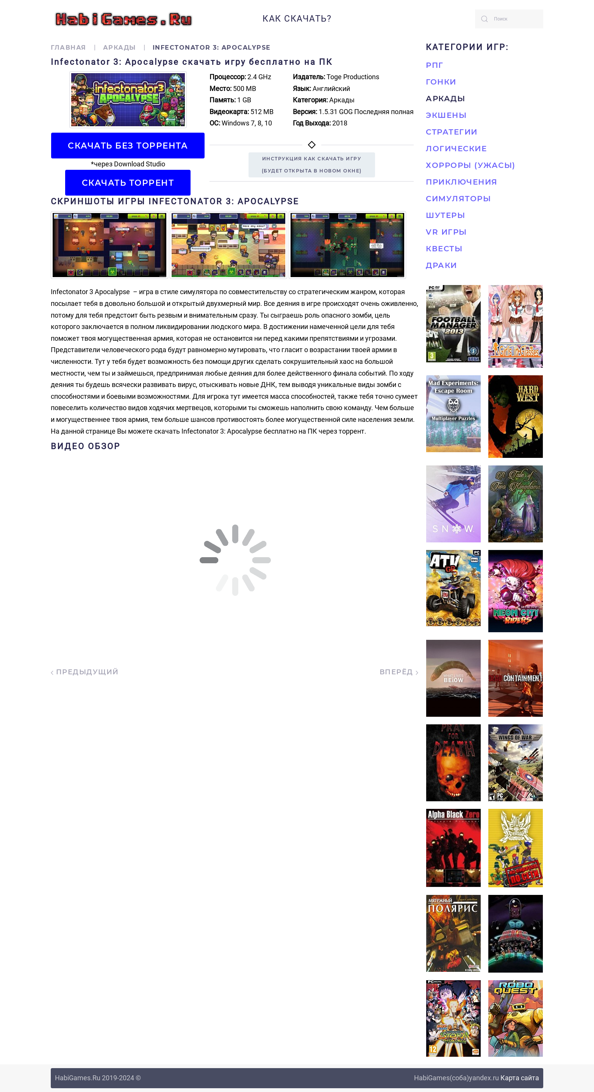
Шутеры (445, 215)
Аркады (119, 47)
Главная (68, 47)
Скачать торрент (128, 183)
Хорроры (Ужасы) (471, 165)
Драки (441, 265)
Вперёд (399, 672)
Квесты (444, 248)
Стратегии (452, 131)
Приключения (462, 181)
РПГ (435, 65)
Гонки (441, 81)
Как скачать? (297, 19)
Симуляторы (458, 198)
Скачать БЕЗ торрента (128, 145)
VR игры (446, 232)
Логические (456, 148)
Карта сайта (519, 1078)
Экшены (446, 115)
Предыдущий (85, 672)
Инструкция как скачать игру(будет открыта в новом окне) (312, 165)
